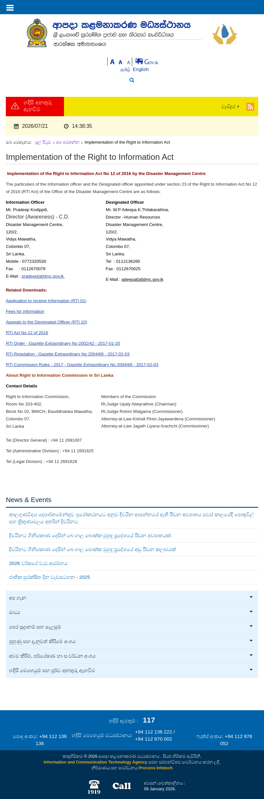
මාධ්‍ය (131, 612)
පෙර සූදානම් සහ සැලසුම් (131, 627)
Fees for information (25, 311)
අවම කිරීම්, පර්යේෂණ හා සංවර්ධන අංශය (131, 656)
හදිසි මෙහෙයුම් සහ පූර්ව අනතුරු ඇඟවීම (131, 670)
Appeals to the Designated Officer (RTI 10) (46, 322)
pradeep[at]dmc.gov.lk (43, 276)
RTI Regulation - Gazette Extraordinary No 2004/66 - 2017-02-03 (68, 354)
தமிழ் (126, 69)
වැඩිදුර (228, 106)
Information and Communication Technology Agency (95, 762)
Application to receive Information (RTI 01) (46, 300)
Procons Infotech (156, 767)
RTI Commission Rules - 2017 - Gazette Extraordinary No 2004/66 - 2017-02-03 (82, 364)
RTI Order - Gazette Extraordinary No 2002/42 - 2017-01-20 (63, 343)
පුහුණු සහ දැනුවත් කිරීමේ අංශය (131, 641)
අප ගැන (131, 597)
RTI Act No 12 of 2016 (27, 332)
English (141, 69)
